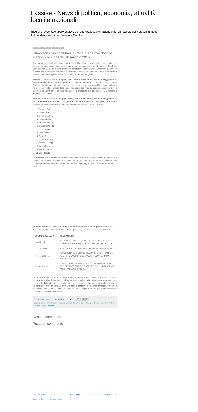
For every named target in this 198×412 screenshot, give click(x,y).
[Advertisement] (143, 93)
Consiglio (89, 303)
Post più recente (40, 394)
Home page (75, 394)
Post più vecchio (109, 394)
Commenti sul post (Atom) (51, 399)
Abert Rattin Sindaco (49, 303)
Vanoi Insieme (48, 305)
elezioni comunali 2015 (101, 303)
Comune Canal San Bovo (75, 303)
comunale (61, 303)
